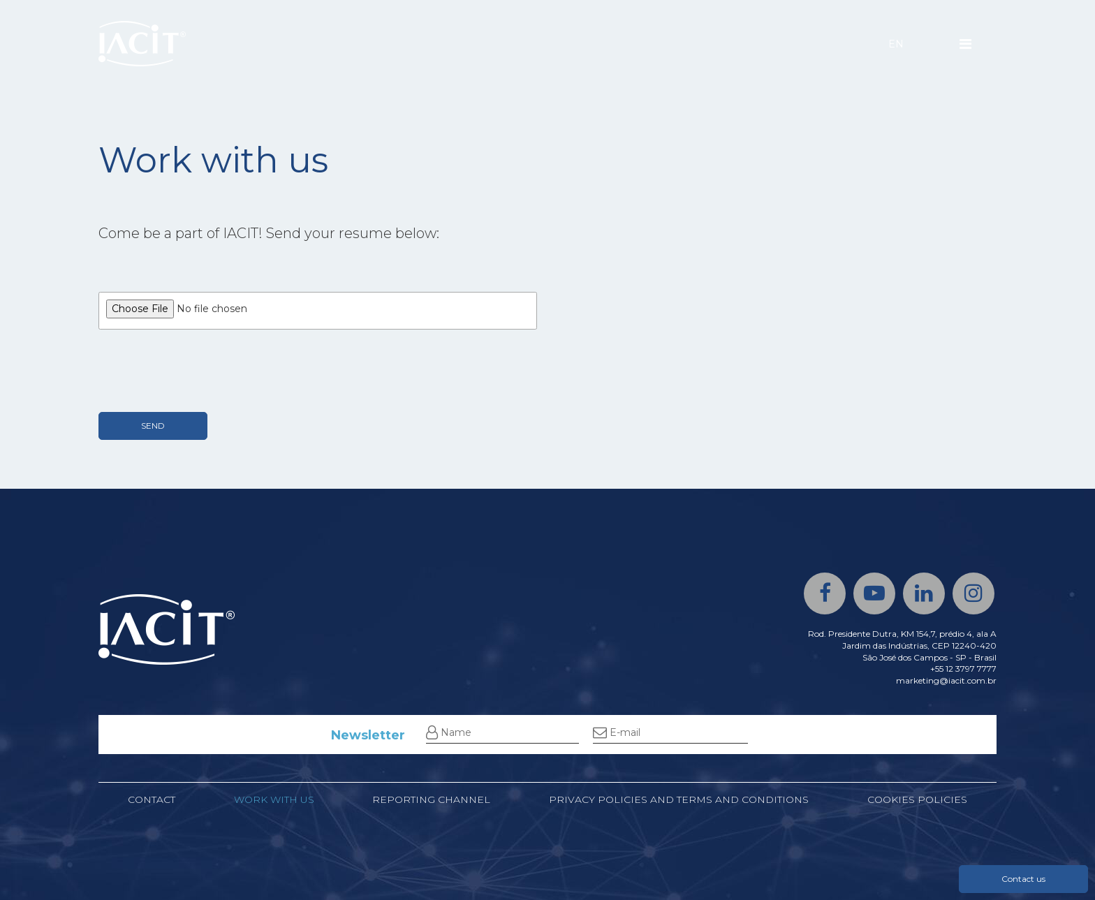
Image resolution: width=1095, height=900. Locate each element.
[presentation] (204, 371)
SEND (153, 425)
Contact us (1023, 878)
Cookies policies (917, 799)
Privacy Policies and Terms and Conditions (679, 799)
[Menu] (965, 44)
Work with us (274, 799)
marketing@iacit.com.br (946, 680)
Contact (151, 799)
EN (896, 44)
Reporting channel (431, 799)
